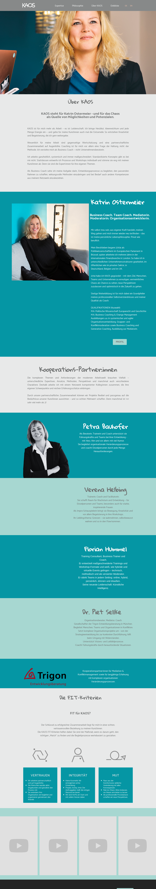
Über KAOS (96, 6)
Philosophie (77, 6)
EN (131, 5)
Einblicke (115, 6)
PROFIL (120, 342)
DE (126, 5)
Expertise (59, 6)
